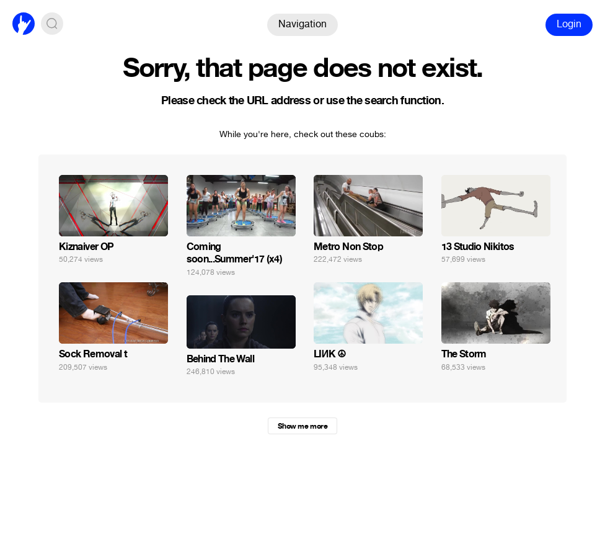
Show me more (302, 426)
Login (569, 23)
